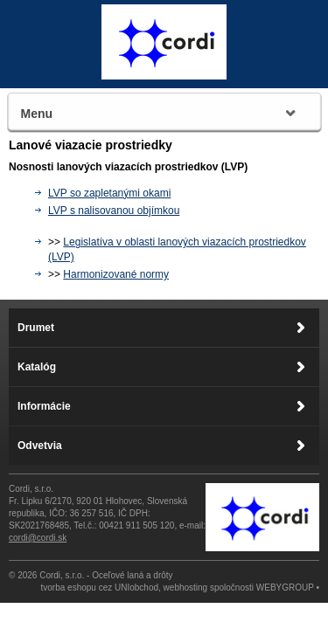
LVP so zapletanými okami (109, 193)
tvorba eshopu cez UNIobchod (100, 587)
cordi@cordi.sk (37, 538)
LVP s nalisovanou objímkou (113, 210)
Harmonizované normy (116, 274)
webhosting (186, 587)
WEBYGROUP (285, 587)
